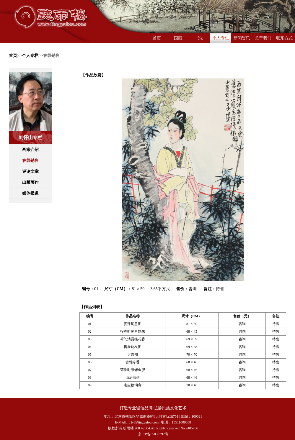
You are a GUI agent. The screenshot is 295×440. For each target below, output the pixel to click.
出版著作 (30, 182)
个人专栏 (220, 38)
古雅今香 (133, 362)
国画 (178, 38)
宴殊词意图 (132, 324)
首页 (157, 38)
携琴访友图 (132, 347)
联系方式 (284, 38)
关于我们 (263, 38)
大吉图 (132, 354)
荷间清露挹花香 (132, 339)
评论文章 (30, 171)
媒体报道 (30, 193)
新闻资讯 (242, 38)
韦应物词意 (132, 385)
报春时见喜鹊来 (132, 331)
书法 (199, 38)
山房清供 (133, 377)
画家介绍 (30, 149)
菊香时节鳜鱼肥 (132, 370)
